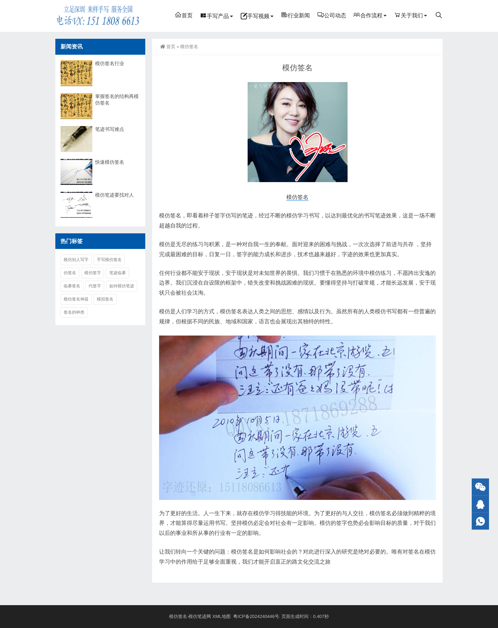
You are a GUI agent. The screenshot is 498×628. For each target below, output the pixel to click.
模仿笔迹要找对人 (114, 195)
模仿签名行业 (109, 63)
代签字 (95, 286)
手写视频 (254, 15)
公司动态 (331, 14)
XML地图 (222, 616)
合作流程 (367, 14)
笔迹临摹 (117, 272)
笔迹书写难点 (109, 129)
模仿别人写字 (76, 259)
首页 (184, 14)
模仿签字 (92, 272)
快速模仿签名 (109, 162)
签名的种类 (74, 312)
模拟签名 (105, 299)
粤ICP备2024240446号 (256, 616)
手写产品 (214, 15)
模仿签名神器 (76, 299)
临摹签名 (72, 286)
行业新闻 (295, 14)
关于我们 (408, 14)
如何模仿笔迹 (121, 286)
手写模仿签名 (109, 259)
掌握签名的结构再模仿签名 (117, 99)
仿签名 (70, 272)
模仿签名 (297, 197)
